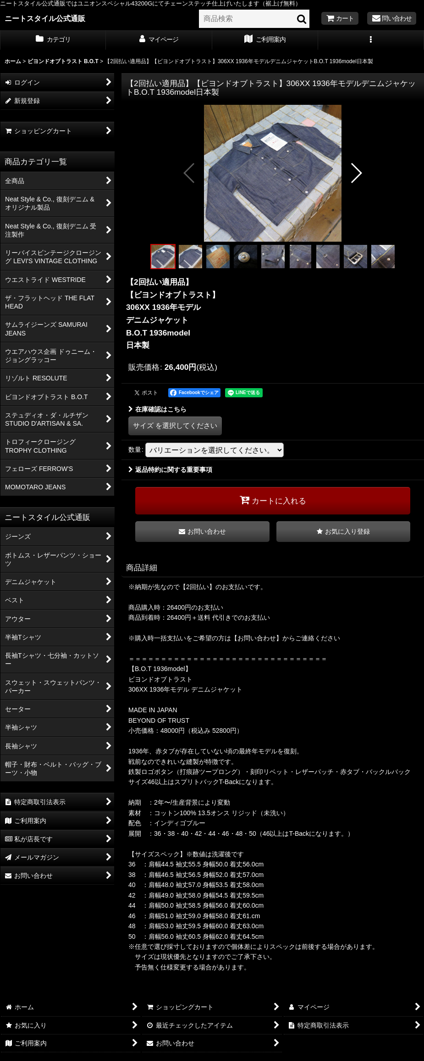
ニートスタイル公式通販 (45, 18)
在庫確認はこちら (157, 409)
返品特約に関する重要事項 (170, 469)
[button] (371, 40)
